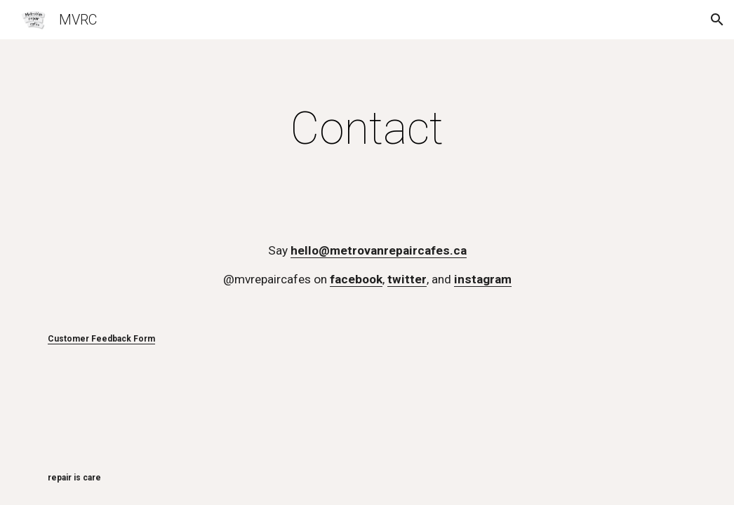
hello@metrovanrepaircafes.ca (379, 250)
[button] (717, 19)
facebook (356, 279)
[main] (367, 129)
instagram (483, 279)
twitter (407, 279)
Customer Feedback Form (101, 339)
